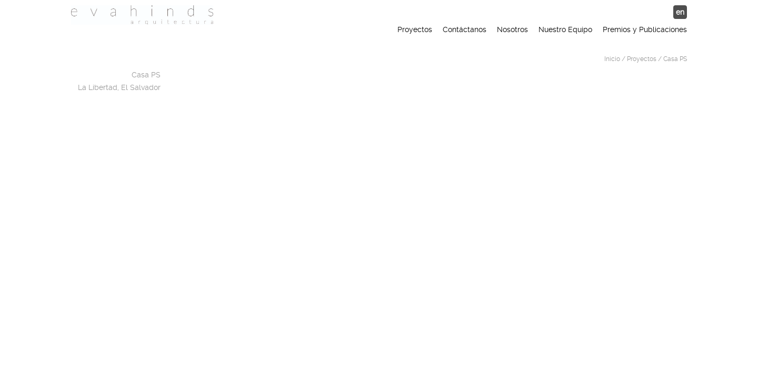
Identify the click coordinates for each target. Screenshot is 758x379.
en (680, 12)
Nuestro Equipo (565, 29)
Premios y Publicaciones (645, 29)
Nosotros (512, 29)
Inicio (612, 59)
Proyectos (414, 29)
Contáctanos (464, 29)
